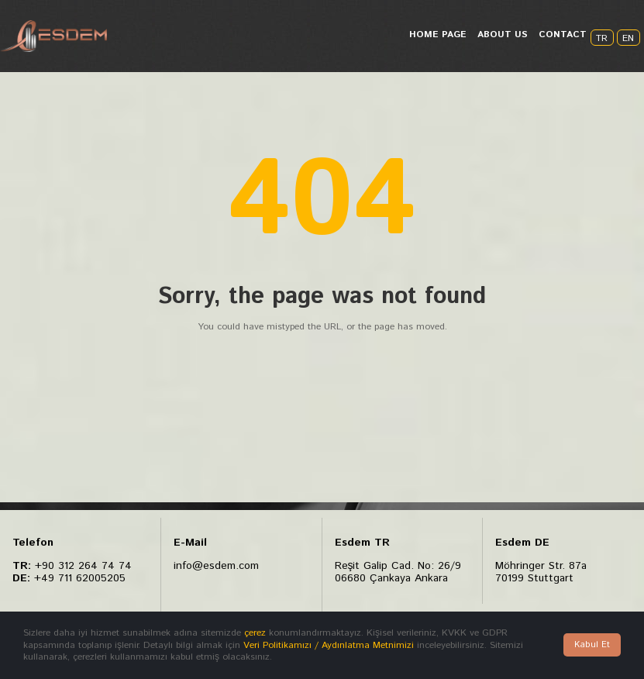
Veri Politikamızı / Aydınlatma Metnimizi (328, 645)
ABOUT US (502, 34)
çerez (255, 632)
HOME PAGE (438, 34)
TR (602, 38)
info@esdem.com (216, 566)
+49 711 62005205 (80, 577)
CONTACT (563, 34)
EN (628, 38)
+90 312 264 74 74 (83, 566)
